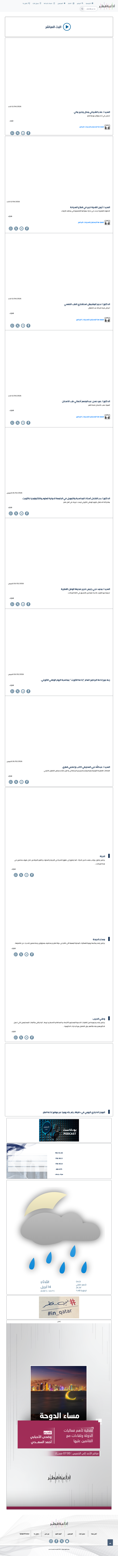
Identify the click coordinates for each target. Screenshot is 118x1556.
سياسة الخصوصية (24, 1533)
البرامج (80, 3)
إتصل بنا (26, 3)
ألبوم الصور (58, 1533)
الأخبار (71, 3)
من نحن (47, 1533)
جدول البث (37, 3)
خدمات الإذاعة (49, 3)
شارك (11, 120)
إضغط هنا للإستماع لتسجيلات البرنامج (94, 127)
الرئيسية (89, 3)
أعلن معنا (94, 1533)
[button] (110, 1542)
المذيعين (61, 3)
